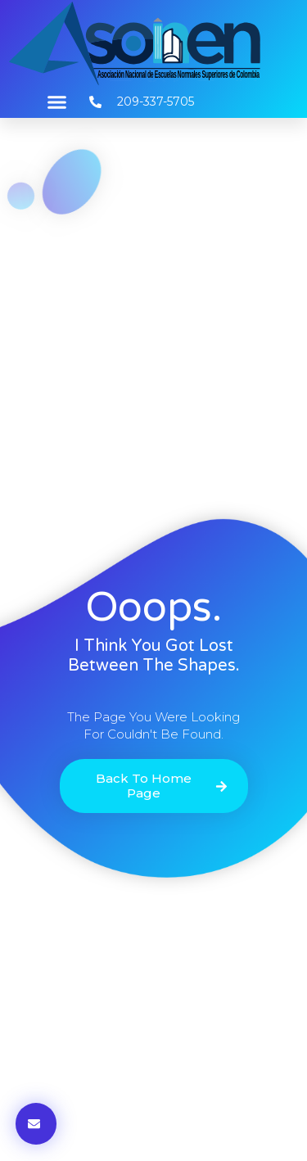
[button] (57, 102)
